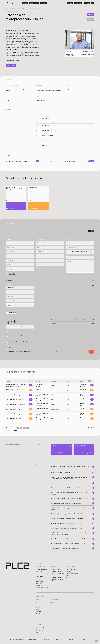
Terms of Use (58, 639)
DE (89, 230)
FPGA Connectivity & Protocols (42, 587)
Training (25, 3)
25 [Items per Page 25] (20, 427)
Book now (91, 160)
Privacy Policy (45, 639)
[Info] (91, 385)
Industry (38, 604)
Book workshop (11, 65)
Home (7, 8)
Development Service (42, 602)
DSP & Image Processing (39, 584)
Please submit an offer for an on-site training (82, 252)
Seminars (68, 575)
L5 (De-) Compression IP (42, 627)
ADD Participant (11, 312)
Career (70, 3)
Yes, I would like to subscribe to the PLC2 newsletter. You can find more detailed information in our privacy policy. (21, 342)
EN (92, 230)
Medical (38, 613)
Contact (87, 3)
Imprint (71, 639)
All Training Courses (41, 569)
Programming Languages (39, 576)
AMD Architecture (17, 8)
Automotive (39, 607)
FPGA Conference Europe (71, 570)
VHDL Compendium (56, 577)
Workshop (90, 19)
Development (34, 3)
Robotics (38, 611)
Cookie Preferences (33, 639)
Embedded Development (39, 580)
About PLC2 (78, 3)
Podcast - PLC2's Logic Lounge (57, 573)
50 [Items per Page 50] (24, 427)
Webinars (68, 577)
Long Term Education (72, 573)
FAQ (84, 639)
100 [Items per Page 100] (27, 427)
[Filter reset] (89, 381)
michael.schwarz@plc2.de (88, 54)
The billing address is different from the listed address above (19, 273)
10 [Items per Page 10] (17, 427)
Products (43, 3)
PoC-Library (54, 602)
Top (97, 641)
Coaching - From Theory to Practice (56, 570)
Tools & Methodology (42, 574)
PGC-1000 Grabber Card (41, 631)
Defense (38, 609)
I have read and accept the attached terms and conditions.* (19, 331)
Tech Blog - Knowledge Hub (57, 579)
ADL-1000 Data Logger (42, 624)
